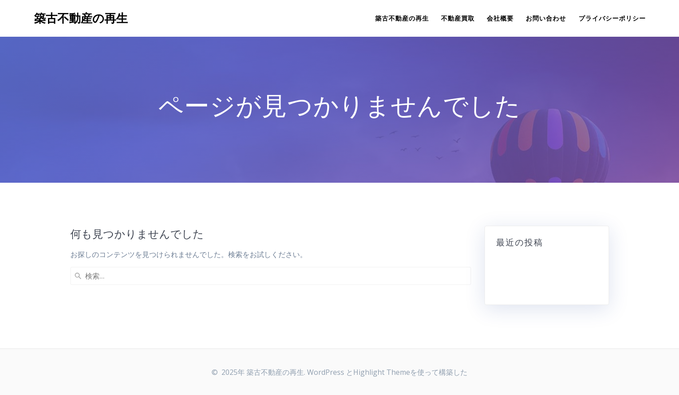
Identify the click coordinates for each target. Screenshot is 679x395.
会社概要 (500, 18)
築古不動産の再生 (81, 18)
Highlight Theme (381, 372)
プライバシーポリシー (612, 18)
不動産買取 (458, 18)
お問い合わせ (546, 18)
